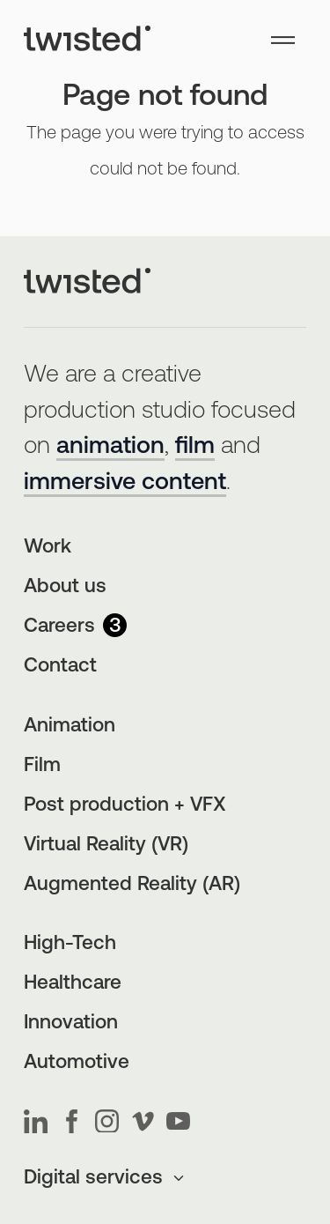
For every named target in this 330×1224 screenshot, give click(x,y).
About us (65, 587)
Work (47, 548)
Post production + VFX (125, 806)
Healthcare (72, 984)
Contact (60, 667)
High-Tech (70, 944)
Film (42, 766)
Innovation (71, 1023)
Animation (69, 726)
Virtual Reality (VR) (106, 845)
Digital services (105, 1178)
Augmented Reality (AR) (132, 885)
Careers (75, 627)
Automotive (76, 1063)
